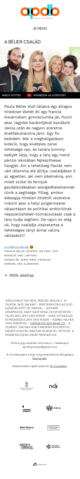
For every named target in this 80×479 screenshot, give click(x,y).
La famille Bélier (16, 247)
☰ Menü (40, 29)
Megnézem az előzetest (46, 95)
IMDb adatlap (19, 275)
